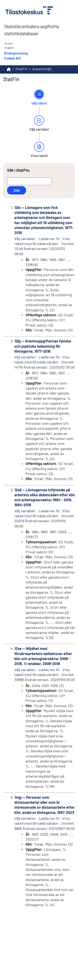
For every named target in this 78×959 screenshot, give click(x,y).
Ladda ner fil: (49, 238)
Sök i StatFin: (18, 170)
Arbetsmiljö (41, 69)
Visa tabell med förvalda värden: (41, 359)
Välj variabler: (25, 238)
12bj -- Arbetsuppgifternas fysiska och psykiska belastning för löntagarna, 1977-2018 (42, 346)
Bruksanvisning (16, 53)
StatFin (21, 69)
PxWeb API (12, 58)
